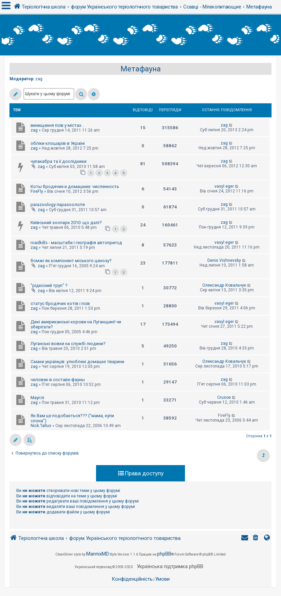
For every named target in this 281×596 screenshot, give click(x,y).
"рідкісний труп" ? (49, 285)
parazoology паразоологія (58, 204)
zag (38, 78)
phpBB (164, 554)
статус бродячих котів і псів (60, 303)
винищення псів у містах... (58, 125)
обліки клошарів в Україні (58, 143)
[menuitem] (256, 538)
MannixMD (97, 554)
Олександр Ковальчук (224, 285)
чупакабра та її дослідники (59, 161)
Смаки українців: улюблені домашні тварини (77, 361)
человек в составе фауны (58, 379)
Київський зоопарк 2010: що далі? (66, 222)
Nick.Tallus (41, 425)
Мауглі (37, 397)
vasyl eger (224, 186)
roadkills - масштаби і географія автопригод (76, 242)
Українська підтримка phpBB (170, 566)
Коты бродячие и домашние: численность (75, 186)
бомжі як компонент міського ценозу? (71, 260)
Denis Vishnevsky (224, 260)
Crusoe (224, 397)
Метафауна (140, 69)
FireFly (37, 191)
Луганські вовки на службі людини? (68, 343)
